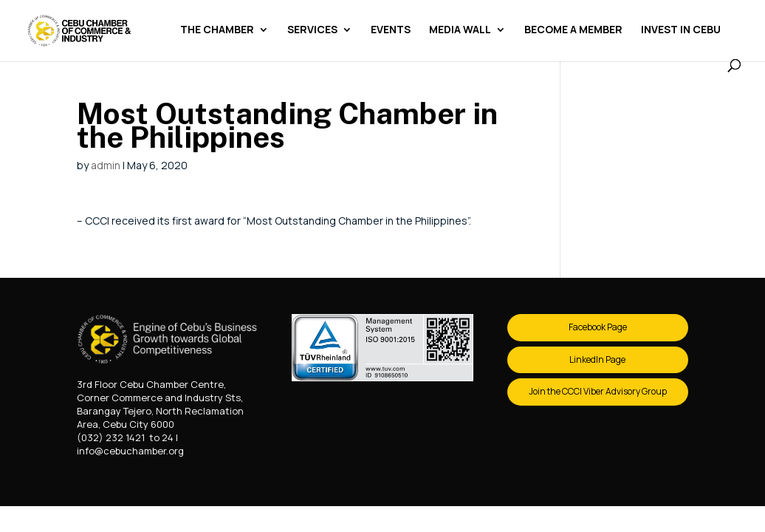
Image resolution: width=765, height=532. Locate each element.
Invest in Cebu (681, 30)
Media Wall (460, 30)
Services (312, 30)
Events (391, 30)
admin (105, 165)
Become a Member (573, 30)
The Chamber (217, 30)
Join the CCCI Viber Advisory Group (598, 391)
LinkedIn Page (597, 359)
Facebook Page (598, 327)
